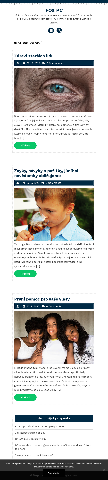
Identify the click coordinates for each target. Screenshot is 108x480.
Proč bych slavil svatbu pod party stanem (40, 426)
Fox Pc (54, 10)
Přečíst (29, 145)
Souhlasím (54, 473)
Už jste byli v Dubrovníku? (30, 438)
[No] (104, 469)
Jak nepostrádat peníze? (30, 432)
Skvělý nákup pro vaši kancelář (34, 455)
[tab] (51, 30)
